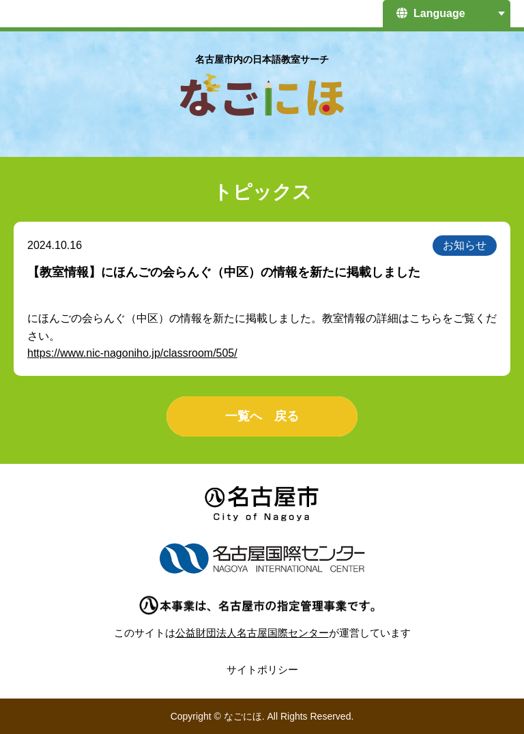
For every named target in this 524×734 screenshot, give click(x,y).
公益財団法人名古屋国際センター (252, 632)
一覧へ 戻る (262, 416)
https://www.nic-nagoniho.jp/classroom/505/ (132, 353)
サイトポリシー (262, 669)
